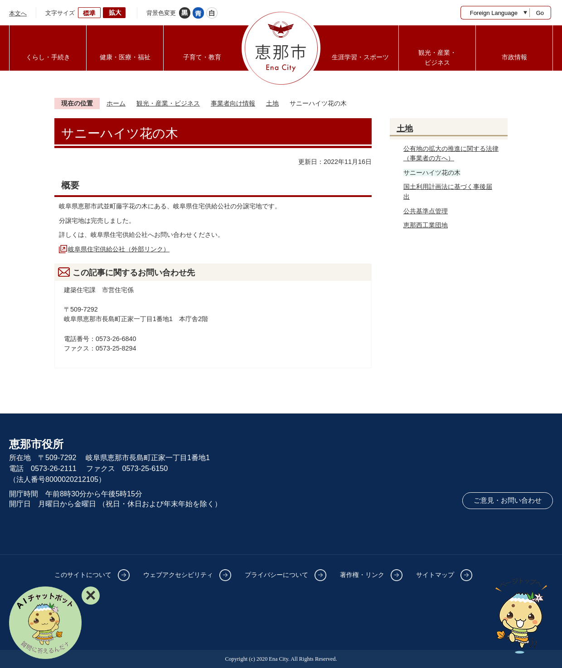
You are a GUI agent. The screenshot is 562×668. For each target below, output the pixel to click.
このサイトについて (82, 574)
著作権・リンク (362, 574)
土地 (272, 103)
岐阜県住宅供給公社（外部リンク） (119, 249)
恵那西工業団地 (425, 225)
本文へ (18, 13)
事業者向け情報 (233, 103)
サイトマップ (435, 574)
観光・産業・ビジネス (168, 103)
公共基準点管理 (425, 211)
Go (540, 13)
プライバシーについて (276, 574)
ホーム (116, 103)
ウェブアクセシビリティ (178, 574)
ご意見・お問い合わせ (508, 500)
